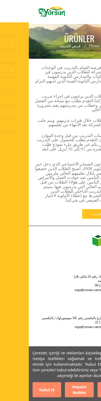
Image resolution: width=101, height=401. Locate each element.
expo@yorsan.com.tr (59, 290)
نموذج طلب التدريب (75, 214)
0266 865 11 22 (76, 322)
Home (65, 45)
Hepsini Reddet (50, 389)
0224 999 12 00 (76, 285)
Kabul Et (18, 389)
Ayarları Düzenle (82, 389)
